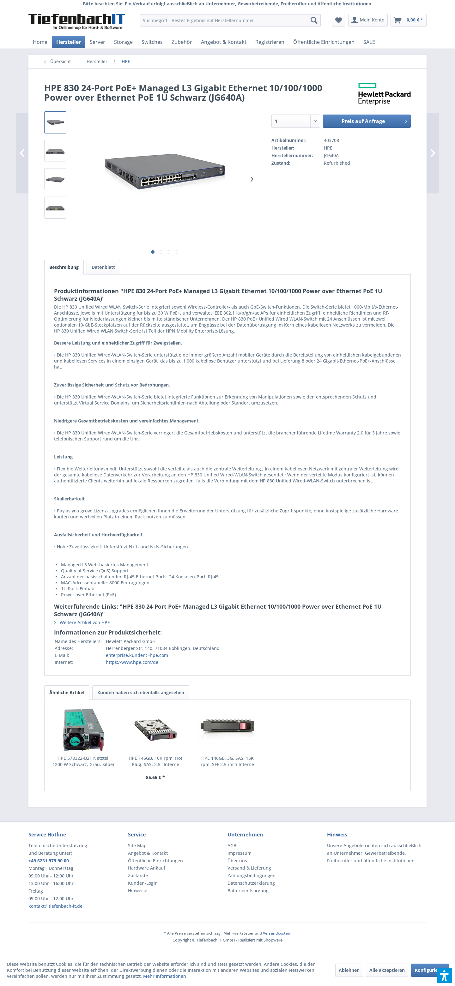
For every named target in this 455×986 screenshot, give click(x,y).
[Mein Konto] (368, 20)
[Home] (40, 42)
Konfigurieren (430, 970)
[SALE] (369, 42)
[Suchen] (314, 20)
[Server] (97, 42)
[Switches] (152, 42)
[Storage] (123, 42)
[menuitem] (230, 20)
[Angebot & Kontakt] (224, 42)
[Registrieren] (270, 42)
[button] (444, 975)
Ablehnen (349, 970)
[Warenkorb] (409, 20)
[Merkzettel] (338, 20)
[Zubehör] (182, 42)
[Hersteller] (68, 42)
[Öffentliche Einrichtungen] (324, 42)
